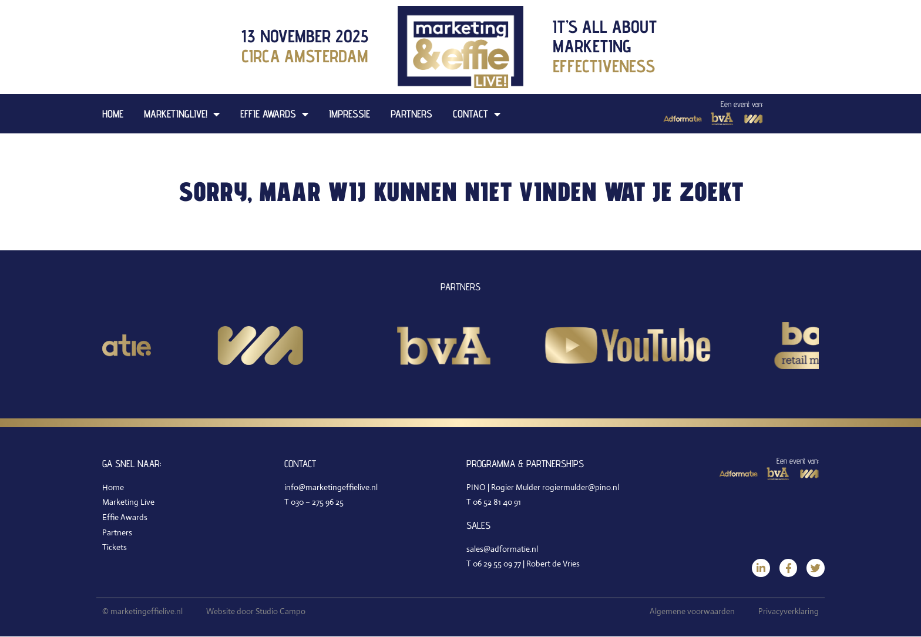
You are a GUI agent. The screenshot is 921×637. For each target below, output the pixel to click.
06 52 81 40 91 (497, 502)
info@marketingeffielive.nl (331, 487)
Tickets (114, 547)
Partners (411, 114)
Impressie (349, 114)
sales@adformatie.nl (502, 549)
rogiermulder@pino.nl (580, 487)
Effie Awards (274, 114)
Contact (476, 114)
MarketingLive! (182, 114)
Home (112, 114)
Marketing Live (128, 502)
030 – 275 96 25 (317, 502)
